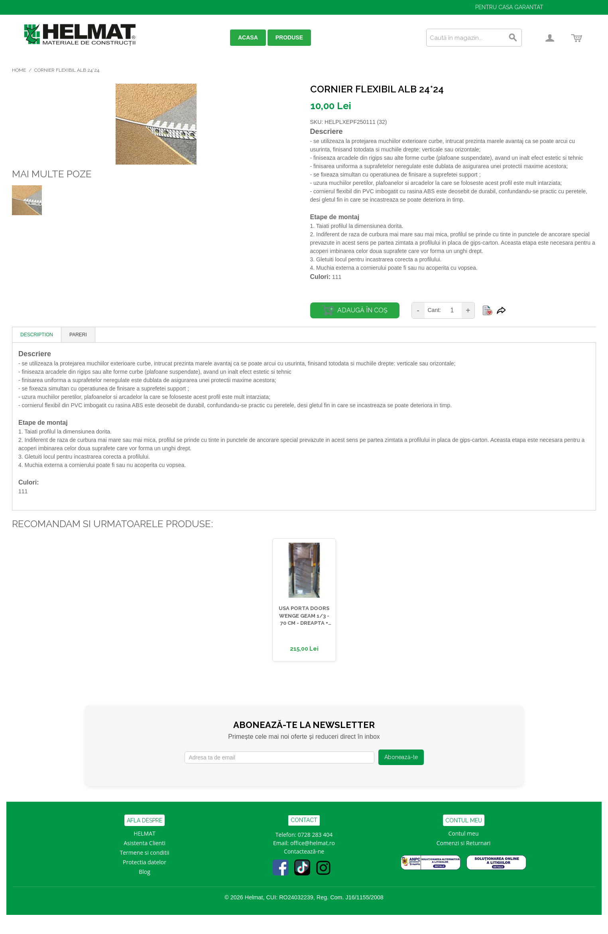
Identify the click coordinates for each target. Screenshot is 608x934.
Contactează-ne (304, 851)
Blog (144, 871)
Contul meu (464, 833)
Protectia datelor (144, 862)
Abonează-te (401, 757)
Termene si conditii (144, 852)
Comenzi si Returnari (464, 843)
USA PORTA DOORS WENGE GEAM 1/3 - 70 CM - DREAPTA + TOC (304, 616)
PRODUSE (289, 37)
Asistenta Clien (143, 843)
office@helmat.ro (312, 843)
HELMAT (144, 833)
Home (19, 70)
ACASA (248, 37)
